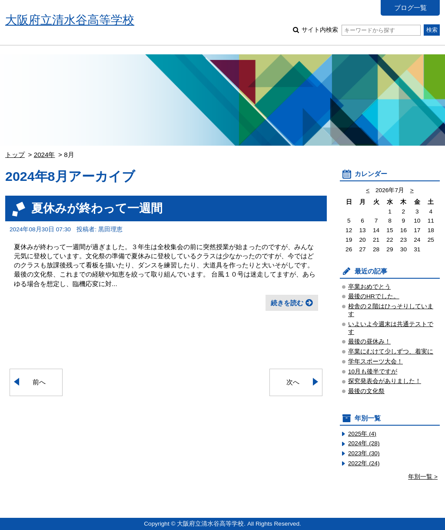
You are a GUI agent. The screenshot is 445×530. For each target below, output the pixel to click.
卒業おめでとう (369, 286)
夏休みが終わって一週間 (97, 208)
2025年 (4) (362, 433)
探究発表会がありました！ (384, 381)
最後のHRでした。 (373, 296)
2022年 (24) (364, 463)
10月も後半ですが (372, 371)
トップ (15, 154)
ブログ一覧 (410, 7)
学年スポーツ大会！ (375, 361)
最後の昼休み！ (369, 341)
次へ (292, 382)
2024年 (44, 154)
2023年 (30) (364, 453)
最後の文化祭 (366, 391)
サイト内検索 (361, 30)
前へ (39, 382)
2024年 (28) (364, 443)
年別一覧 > (423, 476)
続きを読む (287, 303)
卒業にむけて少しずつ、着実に (390, 351)
